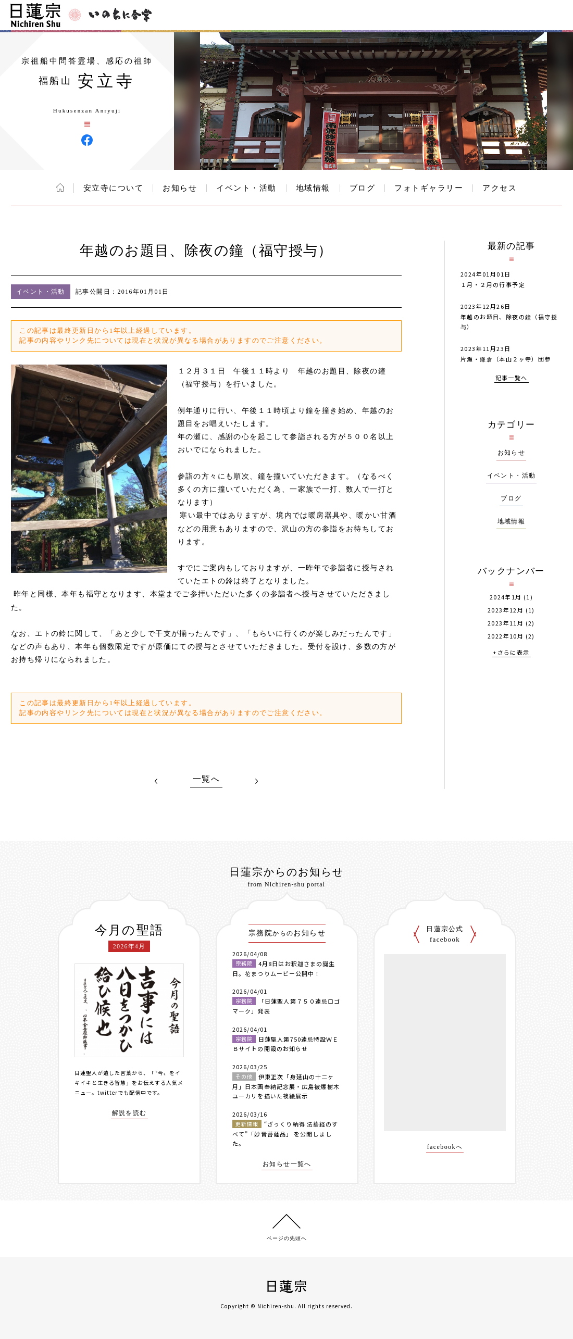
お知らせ (180, 188)
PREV (156, 781)
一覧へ (206, 779)
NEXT (256, 781)
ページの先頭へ (287, 1238)
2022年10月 (506, 636)
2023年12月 (506, 610)
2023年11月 (506, 623)
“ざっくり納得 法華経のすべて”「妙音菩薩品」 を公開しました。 (285, 1133)
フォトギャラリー (428, 188)
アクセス (499, 188)
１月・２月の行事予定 (492, 284)
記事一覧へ (511, 378)
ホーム (60, 187)
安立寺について (113, 188)
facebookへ (445, 1147)
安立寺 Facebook (87, 140)
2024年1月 (506, 597)
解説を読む (129, 1113)
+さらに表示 (511, 652)
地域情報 (313, 188)
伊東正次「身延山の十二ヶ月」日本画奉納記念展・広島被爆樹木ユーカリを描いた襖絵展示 (286, 1086)
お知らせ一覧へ (287, 1164)
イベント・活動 (246, 188)
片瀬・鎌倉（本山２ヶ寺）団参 (505, 359)
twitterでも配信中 (121, 1092)
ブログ (363, 188)
